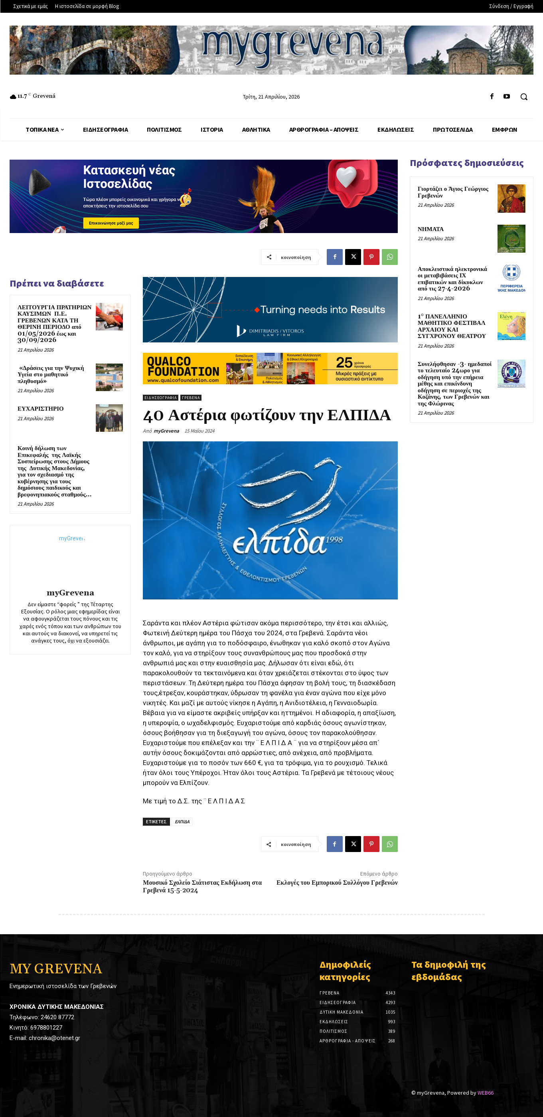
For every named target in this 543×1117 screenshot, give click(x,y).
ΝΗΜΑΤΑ (431, 229)
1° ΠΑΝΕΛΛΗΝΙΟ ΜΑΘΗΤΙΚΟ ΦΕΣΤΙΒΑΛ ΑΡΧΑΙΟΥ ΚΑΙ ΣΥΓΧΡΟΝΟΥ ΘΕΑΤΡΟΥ (452, 326)
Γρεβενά (190, 398)
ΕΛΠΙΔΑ (182, 821)
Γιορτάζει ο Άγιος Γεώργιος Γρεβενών (453, 192)
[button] (523, 96)
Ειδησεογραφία (160, 398)
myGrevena (70, 593)
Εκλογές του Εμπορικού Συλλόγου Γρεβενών (337, 883)
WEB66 (486, 1085)
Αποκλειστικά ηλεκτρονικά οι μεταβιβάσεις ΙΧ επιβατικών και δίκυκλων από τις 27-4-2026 (452, 279)
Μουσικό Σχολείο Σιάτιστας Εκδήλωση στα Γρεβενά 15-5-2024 (202, 886)
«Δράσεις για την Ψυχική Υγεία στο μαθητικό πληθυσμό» (51, 374)
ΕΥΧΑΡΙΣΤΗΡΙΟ (41, 409)
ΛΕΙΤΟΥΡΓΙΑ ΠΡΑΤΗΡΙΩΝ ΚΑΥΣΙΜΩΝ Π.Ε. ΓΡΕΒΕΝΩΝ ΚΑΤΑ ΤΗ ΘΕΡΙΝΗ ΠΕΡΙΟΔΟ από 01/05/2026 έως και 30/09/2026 (54, 324)
